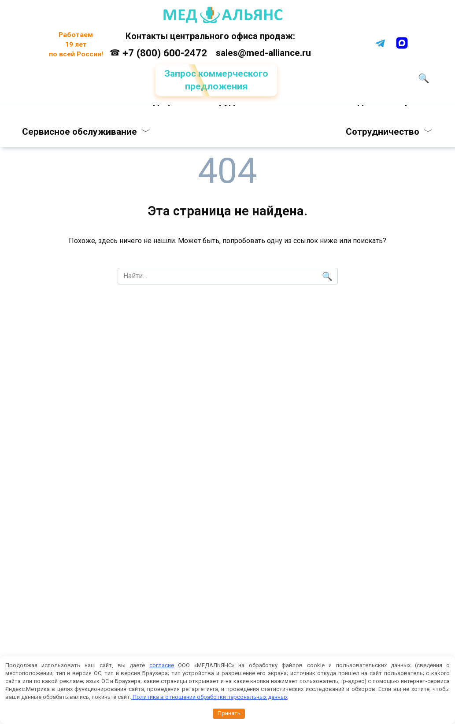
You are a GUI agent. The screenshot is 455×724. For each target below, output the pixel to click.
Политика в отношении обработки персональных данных (209, 697)
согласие (161, 665)
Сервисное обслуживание (80, 131)
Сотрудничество (382, 131)
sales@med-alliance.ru (263, 53)
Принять (229, 713)
